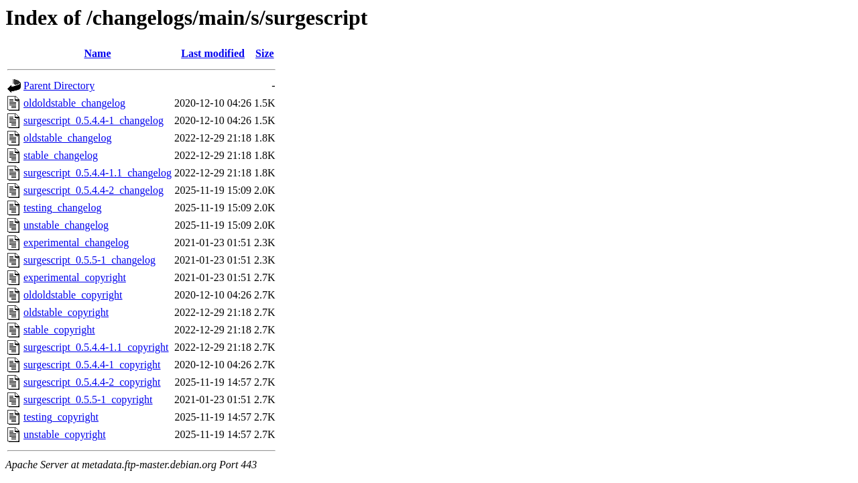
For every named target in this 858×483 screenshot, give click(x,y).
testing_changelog (62, 207)
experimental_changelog (76, 242)
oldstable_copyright (66, 312)
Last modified (213, 53)
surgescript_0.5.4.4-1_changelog (93, 120)
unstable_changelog (66, 225)
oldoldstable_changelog (74, 103)
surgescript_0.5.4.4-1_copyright (92, 364)
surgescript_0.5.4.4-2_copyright (92, 382)
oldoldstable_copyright (73, 295)
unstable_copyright (64, 434)
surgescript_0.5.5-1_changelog (89, 260)
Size (264, 53)
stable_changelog (60, 155)
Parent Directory (59, 85)
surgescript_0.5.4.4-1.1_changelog (97, 172)
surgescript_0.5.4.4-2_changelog (93, 190)
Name (97, 53)
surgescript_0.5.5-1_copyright (88, 399)
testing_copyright (61, 417)
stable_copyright (59, 329)
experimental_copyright (74, 277)
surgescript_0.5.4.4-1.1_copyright (96, 347)
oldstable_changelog (67, 138)
